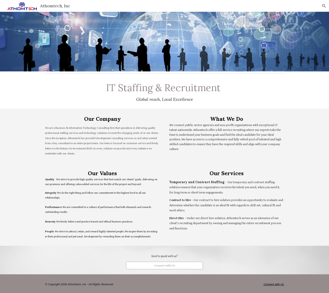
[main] (164, 92)
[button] (324, 6)
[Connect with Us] (164, 265)
